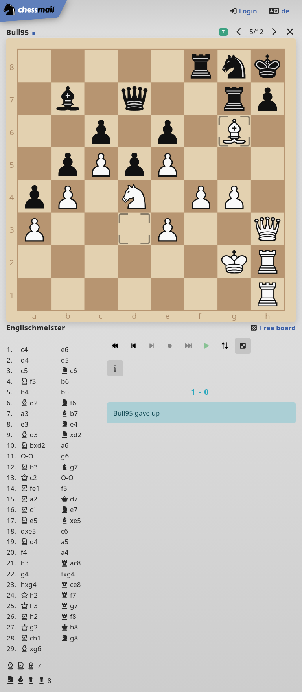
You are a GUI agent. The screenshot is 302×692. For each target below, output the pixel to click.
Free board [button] (273, 327)
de (278, 10)
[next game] (274, 31)
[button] (11, 666)
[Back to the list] (290, 31)
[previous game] (239, 31)
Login (243, 10)
